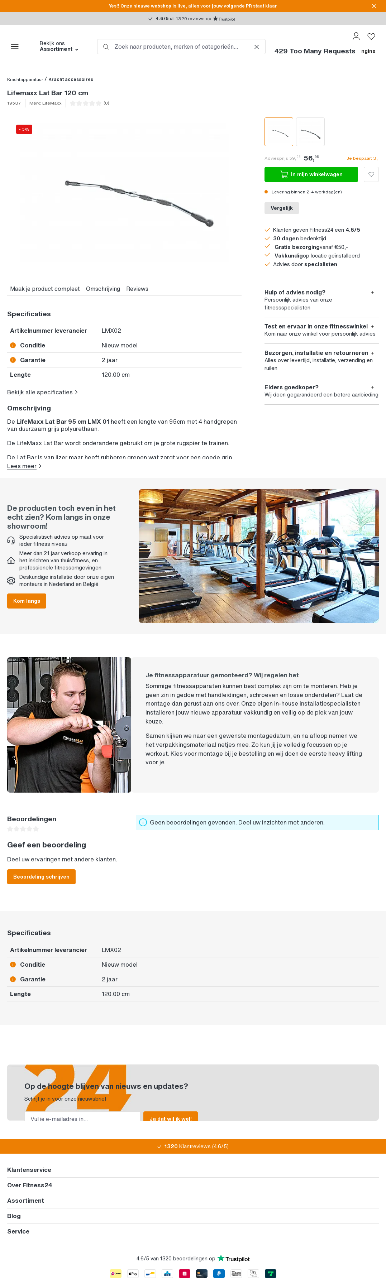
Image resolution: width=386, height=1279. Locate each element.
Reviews (137, 288)
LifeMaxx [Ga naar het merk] (52, 103)
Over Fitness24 (29, 1180)
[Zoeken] (106, 46)
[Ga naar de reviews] (92, 103)
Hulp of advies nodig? (295, 292)
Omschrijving (103, 288)
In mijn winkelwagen (311, 174)
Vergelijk (282, 208)
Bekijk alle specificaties (42, 392)
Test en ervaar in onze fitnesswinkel (316, 326)
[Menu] (14, 46)
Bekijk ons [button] (60, 46)
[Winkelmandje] (325, 54)
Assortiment (25, 1195)
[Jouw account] (356, 36)
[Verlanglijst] (371, 36)
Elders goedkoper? (292, 387)
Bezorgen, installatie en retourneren (316, 353)
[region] (124, 192)
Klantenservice (29, 1164)
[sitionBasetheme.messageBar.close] (374, 6)
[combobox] (181, 46)
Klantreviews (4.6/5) (197, 1141)
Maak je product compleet (45, 288)
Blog (14, 1211)
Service (18, 1226)
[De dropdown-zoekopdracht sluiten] (256, 46)
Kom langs (26, 595)
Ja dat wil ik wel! (170, 1113)
